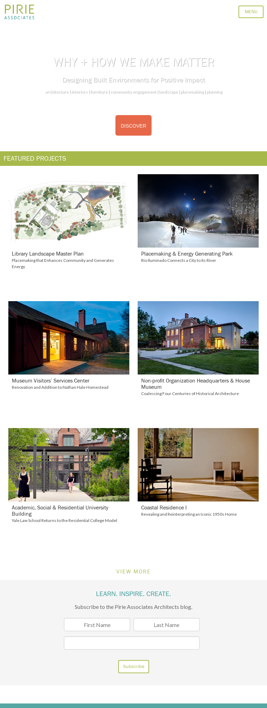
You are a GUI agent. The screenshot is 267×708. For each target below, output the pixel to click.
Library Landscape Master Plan (48, 254)
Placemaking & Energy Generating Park (187, 254)
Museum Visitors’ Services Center (50, 381)
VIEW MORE (133, 572)
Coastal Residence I (164, 508)
